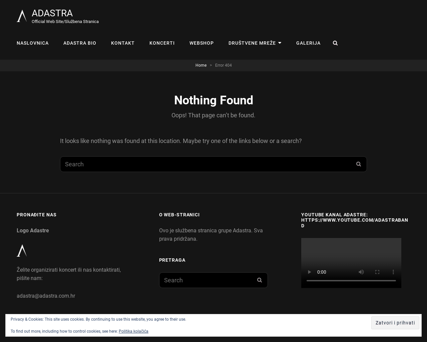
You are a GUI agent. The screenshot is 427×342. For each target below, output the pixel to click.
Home (200, 65)
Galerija (308, 43)
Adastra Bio (79, 43)
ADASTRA (52, 13)
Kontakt (123, 43)
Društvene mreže (252, 43)
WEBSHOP (201, 43)
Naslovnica (33, 43)
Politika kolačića (133, 331)
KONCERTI (162, 43)
